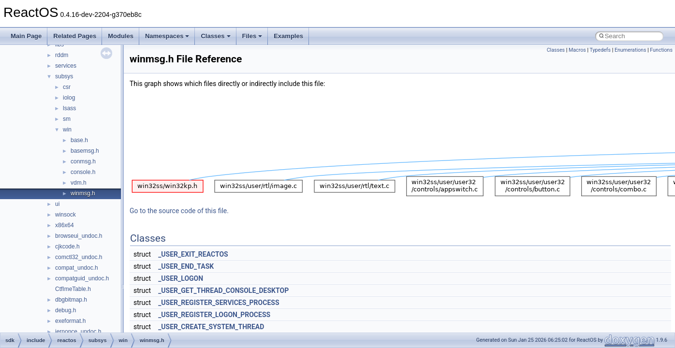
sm (67, 119)
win (67, 129)
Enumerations (630, 50)
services (65, 65)
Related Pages (74, 36)
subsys (64, 76)
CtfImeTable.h (73, 289)
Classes (215, 36)
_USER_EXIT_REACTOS (193, 254)
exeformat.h (70, 321)
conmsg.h (83, 161)
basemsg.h (85, 150)
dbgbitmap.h (71, 299)
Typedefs (600, 50)
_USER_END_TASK (186, 266)
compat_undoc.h (76, 267)
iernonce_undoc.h (78, 331)
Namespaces (167, 36)
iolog (69, 97)
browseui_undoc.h (78, 235)
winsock (65, 214)
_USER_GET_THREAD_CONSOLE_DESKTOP (223, 290)
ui (57, 204)
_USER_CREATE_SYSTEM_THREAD (211, 327)
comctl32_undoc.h (78, 257)
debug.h (65, 310)
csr (67, 87)
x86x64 (64, 225)
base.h (79, 140)
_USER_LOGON (180, 278)
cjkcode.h (67, 246)
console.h (83, 172)
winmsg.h (83, 193)
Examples (288, 36)
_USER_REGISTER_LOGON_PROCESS (214, 315)
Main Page (26, 36)
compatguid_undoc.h (82, 278)
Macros (577, 50)
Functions (661, 50)
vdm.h (79, 182)
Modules (120, 36)
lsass (69, 108)
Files (252, 36)
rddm (61, 55)
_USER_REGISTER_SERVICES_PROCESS (218, 302)
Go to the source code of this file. (179, 211)
